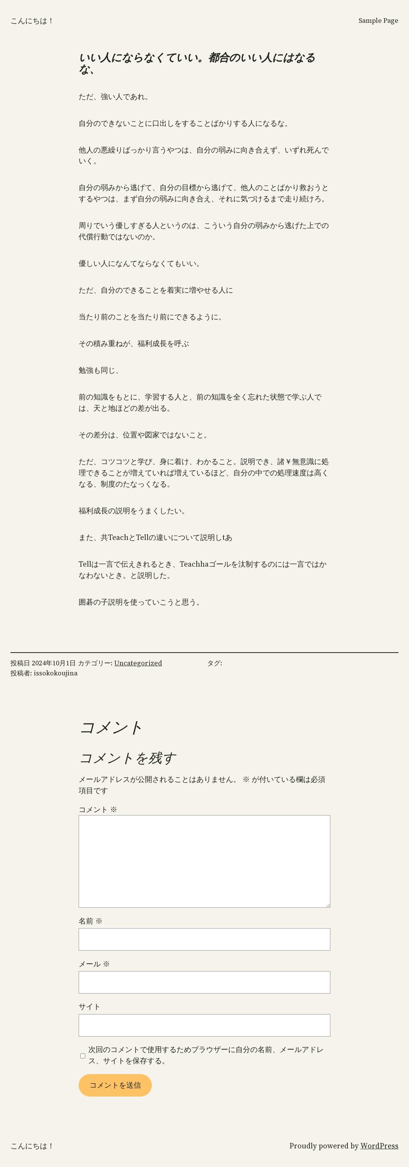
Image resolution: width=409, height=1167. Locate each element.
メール (94, 964)
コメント (98, 809)
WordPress (379, 1146)
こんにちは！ (32, 20)
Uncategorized (138, 663)
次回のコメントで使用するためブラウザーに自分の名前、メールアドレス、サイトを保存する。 (206, 1055)
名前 (91, 921)
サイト (90, 1006)
